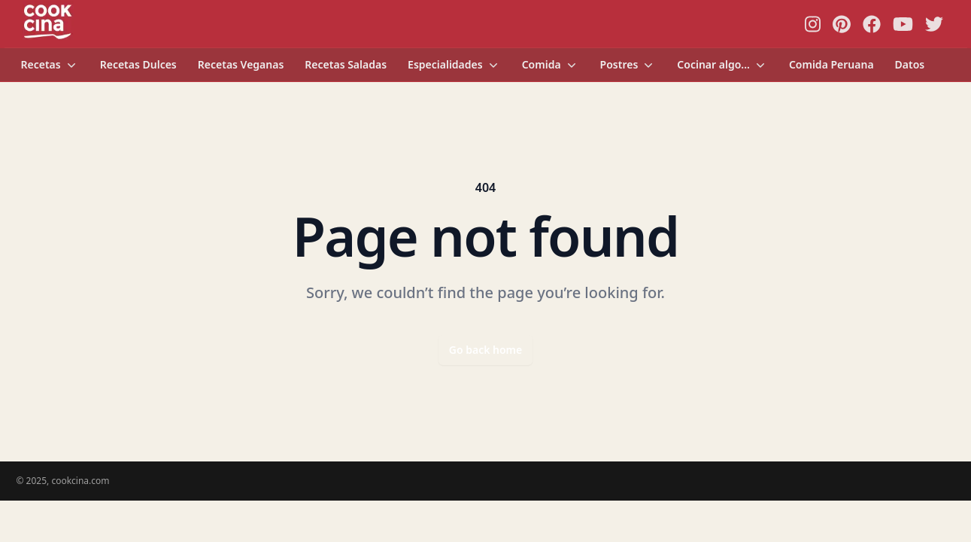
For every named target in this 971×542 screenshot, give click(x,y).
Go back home (486, 350)
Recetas (50, 64)
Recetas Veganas (241, 64)
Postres (628, 64)
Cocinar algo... (722, 64)
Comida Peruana (831, 64)
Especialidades (454, 64)
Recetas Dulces (138, 64)
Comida (550, 64)
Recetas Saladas (346, 64)
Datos (910, 64)
